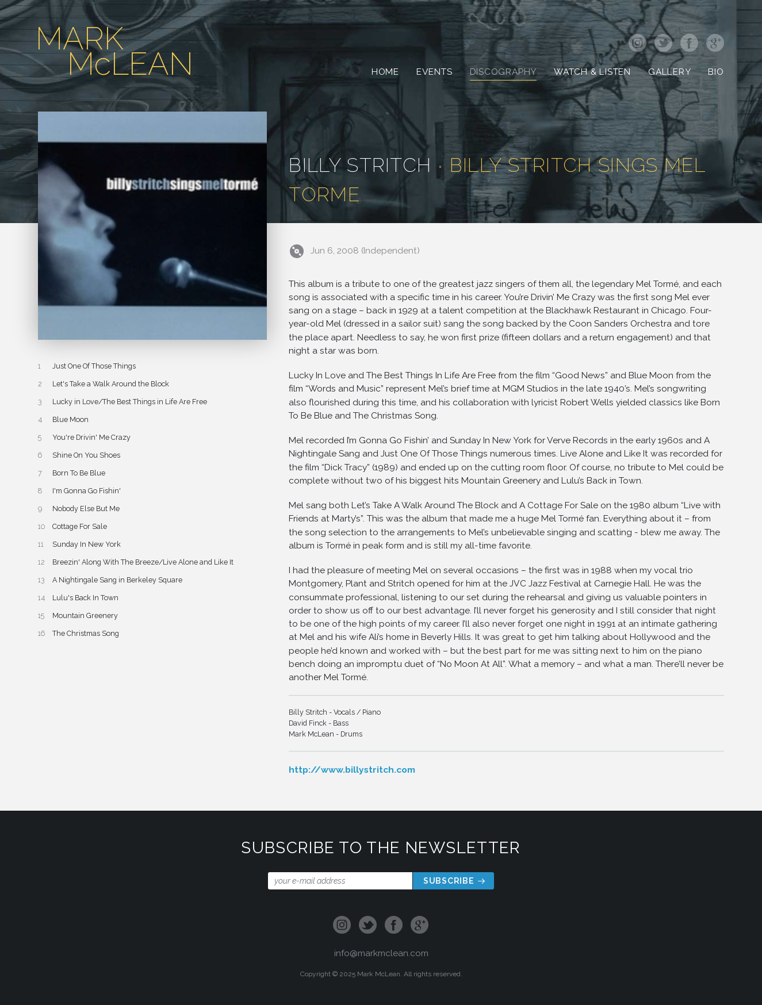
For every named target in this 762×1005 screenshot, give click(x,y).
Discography (503, 73)
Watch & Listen (592, 73)
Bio (715, 73)
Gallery (669, 73)
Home (385, 73)
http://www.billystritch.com (352, 769)
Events (434, 73)
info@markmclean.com (381, 953)
